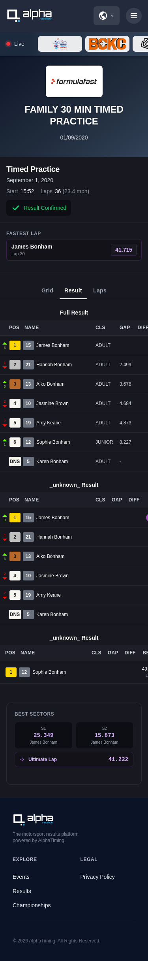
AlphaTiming (42, 941)
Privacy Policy (98, 877)
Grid (47, 293)
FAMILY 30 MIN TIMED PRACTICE (74, 115)
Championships (32, 905)
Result (73, 293)
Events (21, 877)
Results (22, 891)
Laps (99, 293)
